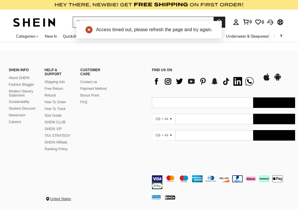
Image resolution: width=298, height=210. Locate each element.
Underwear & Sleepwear (247, 36)
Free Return (54, 89)
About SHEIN (19, 78)
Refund (50, 95)
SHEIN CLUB (55, 122)
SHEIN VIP (53, 129)
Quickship (71, 36)
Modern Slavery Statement (21, 93)
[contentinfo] (223, 182)
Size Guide (53, 115)
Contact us (88, 82)
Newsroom (17, 115)
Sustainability (19, 102)
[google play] (278, 80)
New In (51, 36)
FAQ (83, 102)
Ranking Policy (56, 149)
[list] (204, 81)
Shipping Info (55, 82)
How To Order (55, 102)
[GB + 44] (163, 119)
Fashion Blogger (21, 85)
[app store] (266, 80)
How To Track (55, 109)
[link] (149, 7)
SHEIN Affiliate (56, 142)
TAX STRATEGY (58, 136)
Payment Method (93, 89)
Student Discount (22, 108)
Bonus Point (89, 95)
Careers (15, 122)
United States (60, 199)
